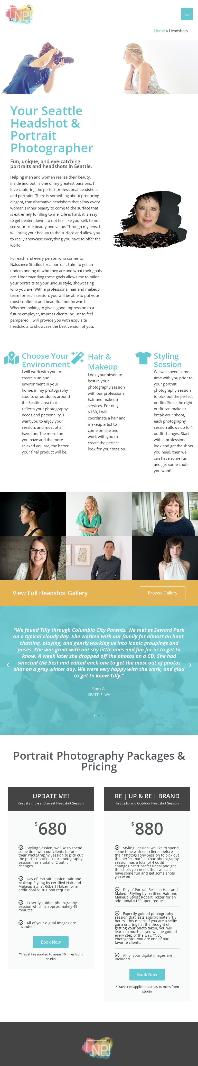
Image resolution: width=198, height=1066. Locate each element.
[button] (7, 665)
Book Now (51, 942)
